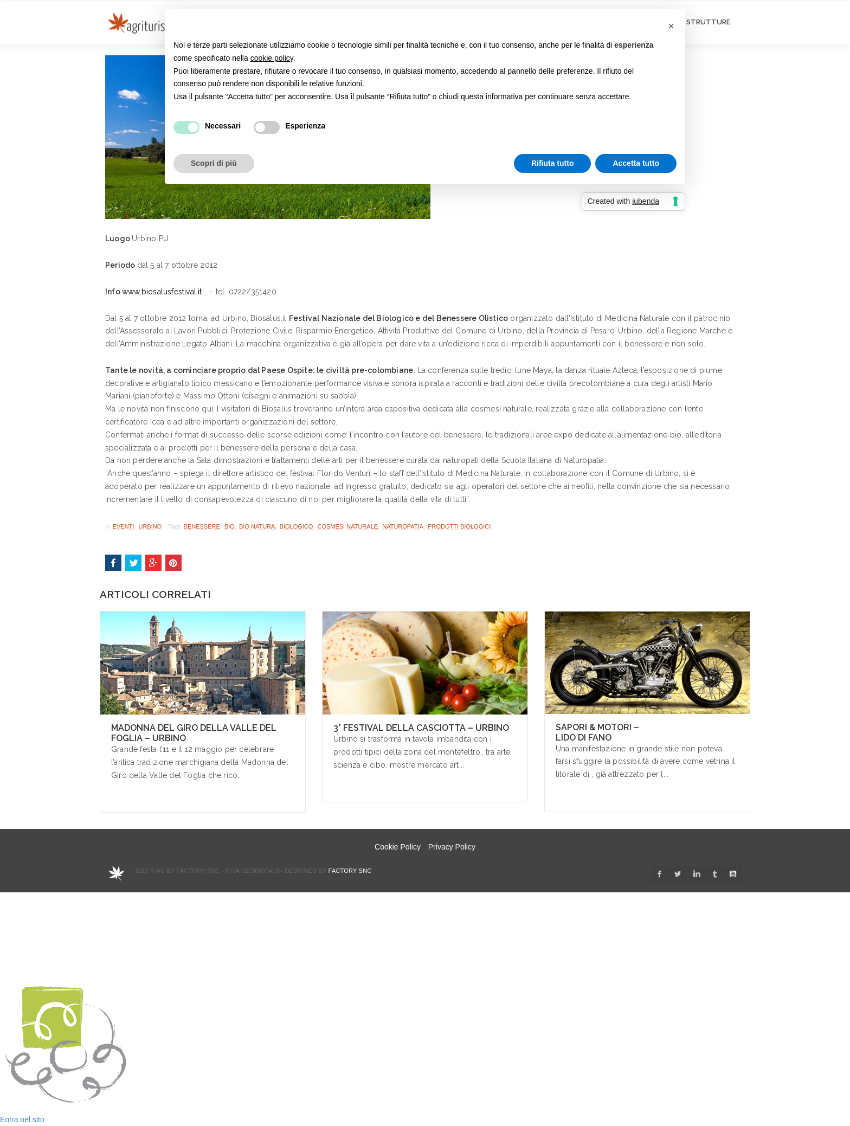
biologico (296, 526)
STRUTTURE (708, 22)
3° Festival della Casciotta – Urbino (421, 728)
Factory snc (350, 870)
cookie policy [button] (271, 58)
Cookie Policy (398, 846)
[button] (671, 26)
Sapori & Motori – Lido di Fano (597, 732)
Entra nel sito (22, 1119)
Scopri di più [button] (214, 163)
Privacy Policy (451, 846)
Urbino (150, 526)
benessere (202, 526)
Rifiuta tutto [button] (552, 163)
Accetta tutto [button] (636, 163)
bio (229, 526)
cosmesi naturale (347, 526)
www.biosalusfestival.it (162, 291)
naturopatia (402, 526)
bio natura (257, 526)
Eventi (123, 526)
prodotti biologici (459, 526)
